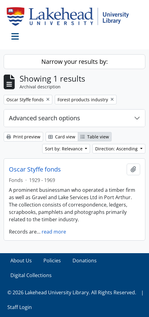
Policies (52, 260)
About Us (21, 260)
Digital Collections (31, 275)
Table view (94, 137)
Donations (85, 260)
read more (54, 231)
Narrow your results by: (74, 61)
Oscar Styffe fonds (35, 169)
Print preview (23, 137)
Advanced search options (44, 118)
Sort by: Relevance (64, 149)
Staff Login (19, 307)
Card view (61, 137)
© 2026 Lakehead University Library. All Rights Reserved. (71, 292)
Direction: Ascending (117, 149)
